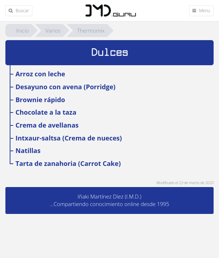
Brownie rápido (40, 99)
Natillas (28, 150)
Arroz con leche (40, 74)
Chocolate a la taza (45, 112)
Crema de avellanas (46, 125)
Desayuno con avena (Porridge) (65, 86)
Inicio (22, 30)
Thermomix (91, 30)
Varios (52, 30)
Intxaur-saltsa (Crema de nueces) (68, 138)
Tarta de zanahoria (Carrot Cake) (68, 163)
